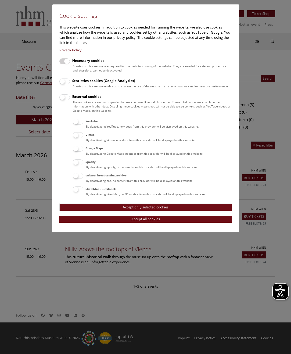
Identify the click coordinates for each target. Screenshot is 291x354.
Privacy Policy (70, 50)
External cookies (86, 96)
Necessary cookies (88, 60)
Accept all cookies (145, 219)
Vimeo (90, 135)
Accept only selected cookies (146, 207)
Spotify (91, 162)
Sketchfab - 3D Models (101, 189)
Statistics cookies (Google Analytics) (103, 80)
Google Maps (94, 148)
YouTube (92, 121)
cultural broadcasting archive (106, 175)
